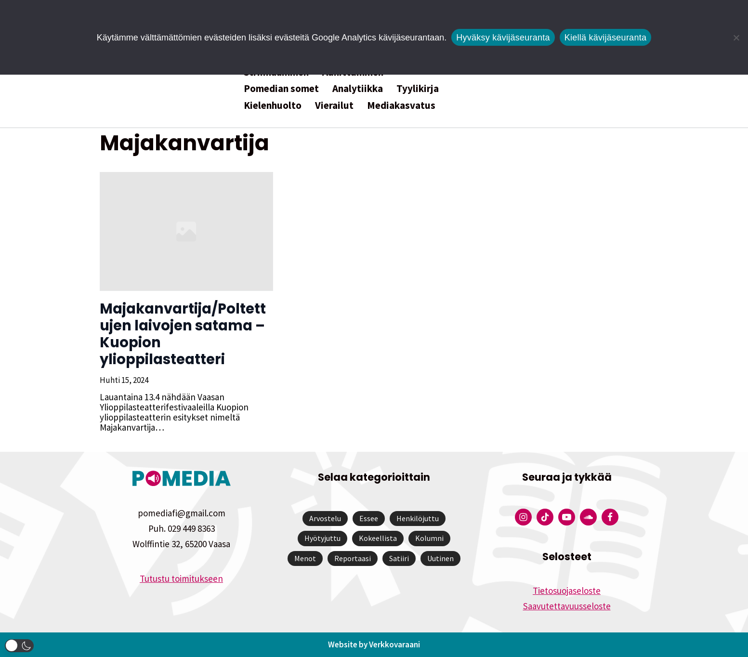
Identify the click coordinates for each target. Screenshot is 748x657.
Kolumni (429, 538)
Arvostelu (325, 518)
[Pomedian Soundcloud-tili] (588, 517)
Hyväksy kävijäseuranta (503, 37)
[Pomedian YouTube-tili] (566, 517)
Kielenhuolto (273, 105)
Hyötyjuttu (322, 538)
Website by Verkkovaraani (374, 644)
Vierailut (334, 105)
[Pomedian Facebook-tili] (610, 517)
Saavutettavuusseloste (567, 606)
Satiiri (399, 558)
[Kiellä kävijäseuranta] (736, 37)
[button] (19, 645)
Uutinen (440, 558)
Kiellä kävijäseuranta (605, 37)
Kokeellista (378, 538)
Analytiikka (357, 88)
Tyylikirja (417, 88)
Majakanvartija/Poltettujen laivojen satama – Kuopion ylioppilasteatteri (183, 334)
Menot (305, 558)
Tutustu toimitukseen (181, 578)
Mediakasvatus (401, 105)
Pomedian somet (281, 88)
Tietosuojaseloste (567, 590)
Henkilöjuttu (417, 518)
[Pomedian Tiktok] (545, 517)
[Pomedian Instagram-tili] (523, 517)
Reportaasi (352, 558)
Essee (368, 518)
